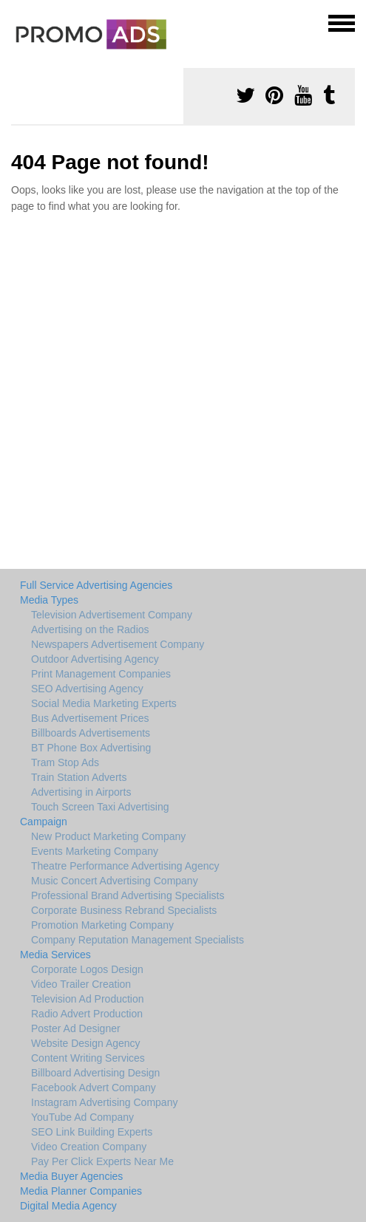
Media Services (55, 954)
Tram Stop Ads (65, 762)
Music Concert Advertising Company (114, 881)
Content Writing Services (88, 1058)
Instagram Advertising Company (104, 1102)
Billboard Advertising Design (95, 1073)
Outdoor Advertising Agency (95, 659)
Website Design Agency (85, 1043)
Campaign (43, 821)
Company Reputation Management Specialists (137, 940)
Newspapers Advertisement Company (117, 644)
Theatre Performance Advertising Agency (125, 866)
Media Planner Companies (81, 1191)
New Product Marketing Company (108, 836)
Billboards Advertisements (90, 733)
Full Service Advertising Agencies (96, 585)
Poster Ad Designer (76, 1028)
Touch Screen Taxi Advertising (100, 807)
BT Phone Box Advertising (91, 748)
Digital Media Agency (68, 1206)
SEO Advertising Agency (87, 688)
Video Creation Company (88, 1147)
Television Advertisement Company (111, 615)
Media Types (49, 600)
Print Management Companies (101, 674)
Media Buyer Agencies (71, 1176)
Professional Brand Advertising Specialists (127, 895)
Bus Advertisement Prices (90, 718)
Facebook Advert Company (93, 1087)
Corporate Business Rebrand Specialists (124, 910)
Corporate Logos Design (87, 969)
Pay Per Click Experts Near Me (102, 1161)
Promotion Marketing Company (102, 925)
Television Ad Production (87, 999)
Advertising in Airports (81, 792)
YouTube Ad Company (82, 1117)
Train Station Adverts (78, 777)
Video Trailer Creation (81, 984)
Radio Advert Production (87, 1014)
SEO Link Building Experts (91, 1132)
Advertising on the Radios (90, 629)
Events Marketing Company (94, 851)
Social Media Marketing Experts (104, 703)
